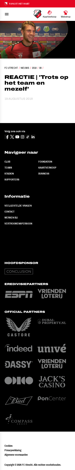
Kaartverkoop (47, 167)
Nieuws (25, 68)
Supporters (11, 179)
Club (7, 161)
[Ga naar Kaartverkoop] (49, 14)
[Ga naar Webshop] (66, 14)
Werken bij (11, 217)
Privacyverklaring (12, 450)
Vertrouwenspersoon (18, 223)
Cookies (8, 445)
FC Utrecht (11, 68)
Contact (9, 211)
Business (43, 173)
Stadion (9, 173)
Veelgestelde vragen (18, 205)
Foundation (45, 161)
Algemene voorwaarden (16, 454)
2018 (34, 68)
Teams (8, 167)
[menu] (6, 14)
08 (40, 68)
